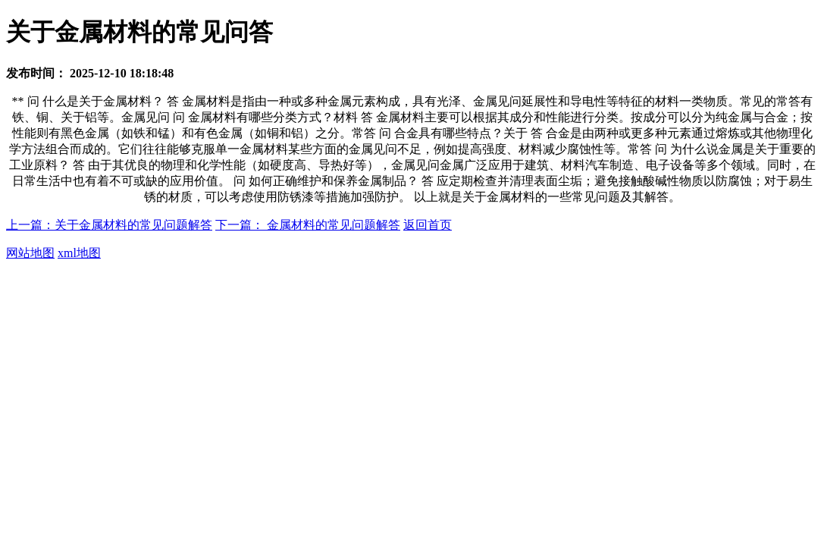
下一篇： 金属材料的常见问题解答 (307, 224)
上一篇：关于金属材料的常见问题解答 (109, 224)
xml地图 (79, 252)
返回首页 (427, 224)
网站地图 (30, 252)
